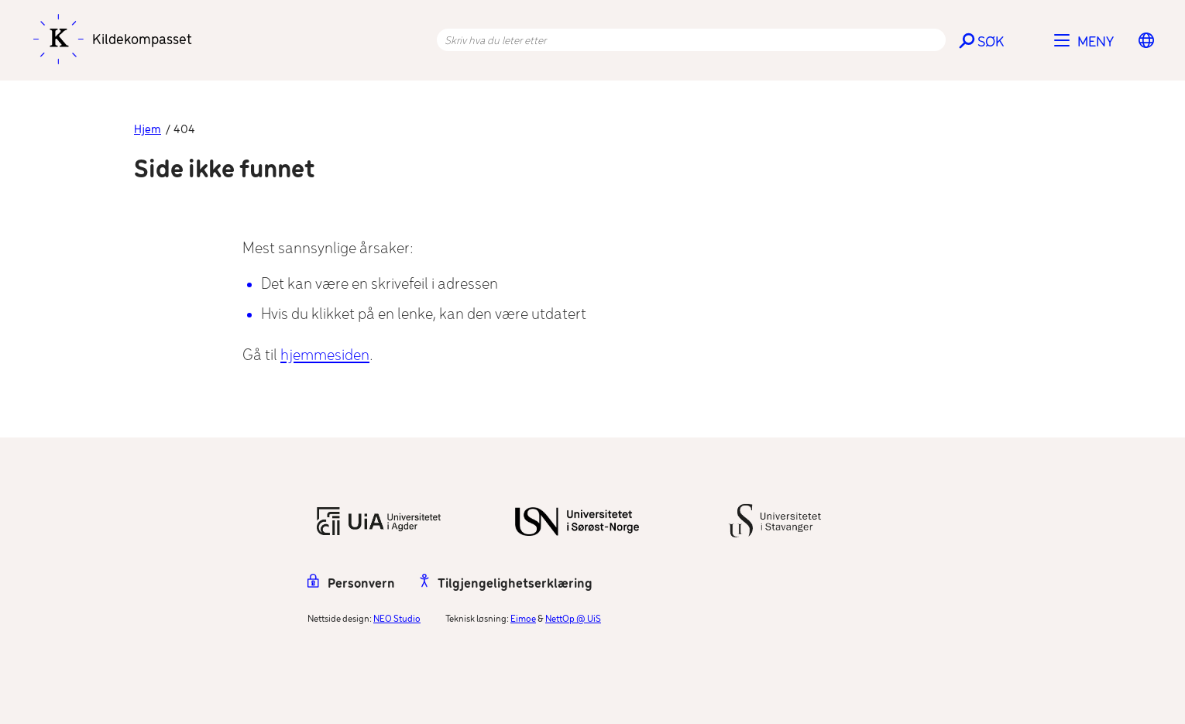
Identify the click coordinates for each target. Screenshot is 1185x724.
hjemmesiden (324, 356)
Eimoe (523, 619)
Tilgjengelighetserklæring (506, 584)
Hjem (147, 130)
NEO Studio (397, 619)
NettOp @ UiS (573, 619)
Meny (1095, 42)
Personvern (351, 584)
